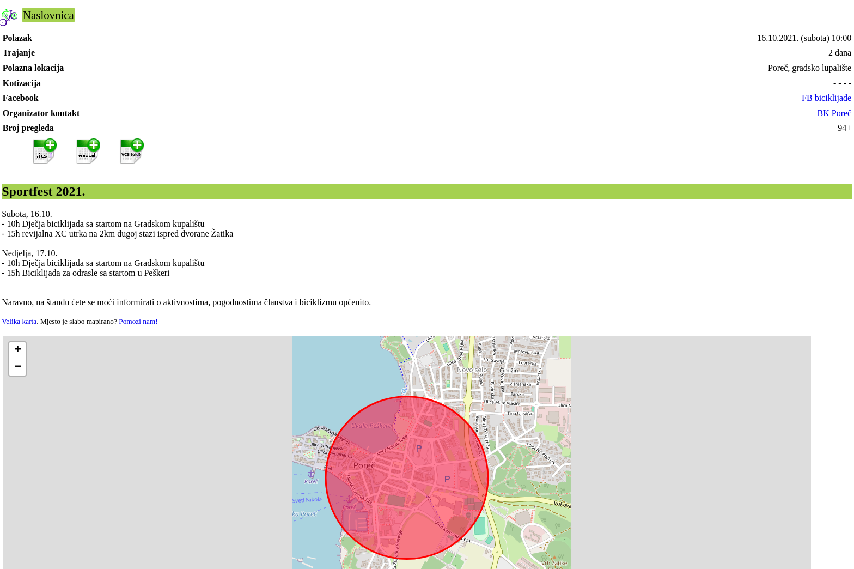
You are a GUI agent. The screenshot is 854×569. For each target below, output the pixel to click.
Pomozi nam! (138, 321)
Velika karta (19, 321)
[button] (17, 350)
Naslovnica (48, 15)
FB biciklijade (826, 97)
